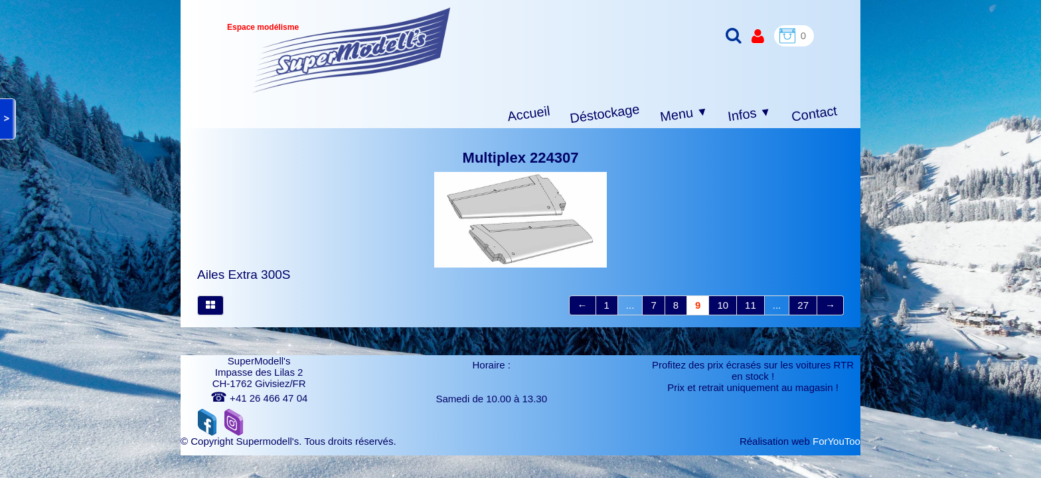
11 (750, 305)
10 (722, 305)
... (630, 305)
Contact (814, 113)
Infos (749, 114)
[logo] (351, 50)
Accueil (529, 114)
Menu (684, 114)
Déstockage (605, 113)
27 (803, 305)
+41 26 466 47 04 (258, 398)
